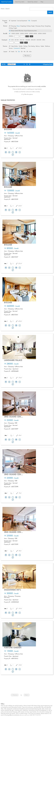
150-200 (27, 40)
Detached (23, 48)
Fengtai (33, 26)
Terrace (11, 48)
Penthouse (47, 46)
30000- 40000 (33, 33)
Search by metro (19, 2)
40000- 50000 (42, 33)
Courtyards (34, 20)
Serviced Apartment (22, 20)
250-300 (39, 40)
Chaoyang (13, 26)
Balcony (38, 46)
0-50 (12, 40)
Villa (29, 20)
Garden (21, 46)
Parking (25, 46)
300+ (43, 40)
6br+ (30, 51)
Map (42, 2)
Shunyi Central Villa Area (17, 30)
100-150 (22, 40)
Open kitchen (14, 46)
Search (7, 8)
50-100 (17, 40)
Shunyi (18, 26)
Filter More (27, 55)
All (9, 20)
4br (24, 51)
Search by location (6, 2)
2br (19, 51)
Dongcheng (23, 26)
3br (22, 51)
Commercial (17, 48)
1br (16, 51)
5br (27, 51)
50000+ (11, 36)
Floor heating (31, 46)
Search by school (32, 2)
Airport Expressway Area (30, 30)
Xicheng (28, 26)
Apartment (13, 20)
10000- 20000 (15, 33)
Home (2, 8)
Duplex (42, 46)
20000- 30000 (24, 33)
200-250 (33, 40)
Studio (12, 51)
